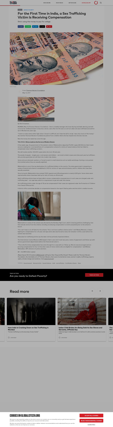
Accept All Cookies (91, 415)
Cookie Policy (91, 424)
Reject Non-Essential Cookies (91, 421)
